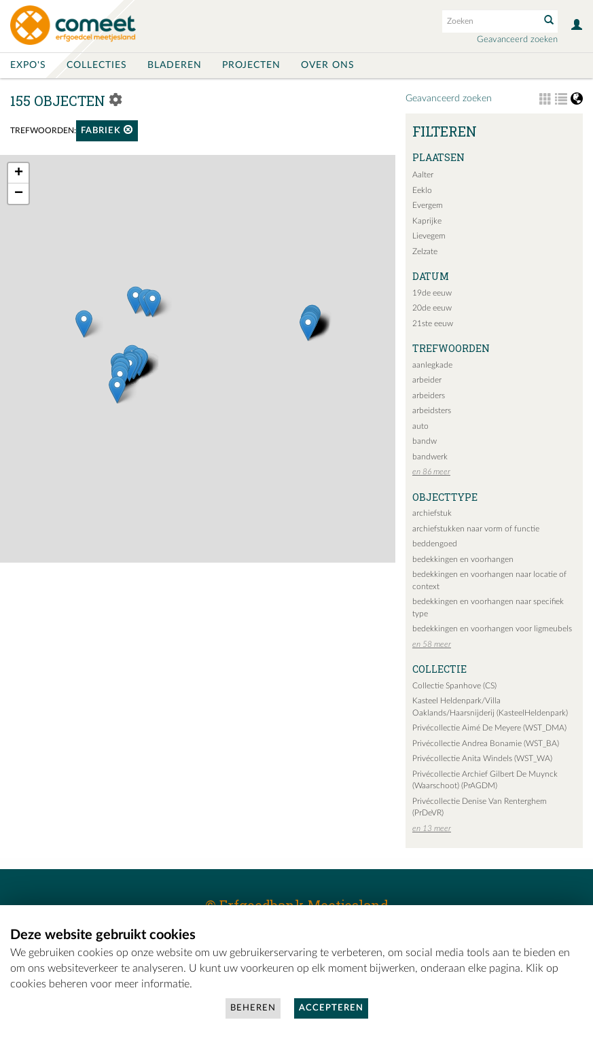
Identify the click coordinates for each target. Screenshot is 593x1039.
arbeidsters (431, 410)
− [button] (18, 193)
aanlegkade (432, 365)
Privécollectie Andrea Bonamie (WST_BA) (485, 743)
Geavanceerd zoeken (517, 39)
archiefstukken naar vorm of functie (475, 529)
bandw (424, 441)
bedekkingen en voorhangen (463, 559)
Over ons (328, 65)
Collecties (97, 65)
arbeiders (428, 395)
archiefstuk (432, 513)
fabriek (107, 130)
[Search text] (489, 21)
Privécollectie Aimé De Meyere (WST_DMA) (489, 728)
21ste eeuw (432, 323)
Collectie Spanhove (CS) (454, 686)
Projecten (251, 65)
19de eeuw (432, 293)
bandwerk (430, 457)
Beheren (253, 1008)
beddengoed (434, 544)
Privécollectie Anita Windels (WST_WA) (482, 758)
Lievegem (429, 236)
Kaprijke (427, 221)
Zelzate (424, 251)
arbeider (427, 380)
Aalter (422, 175)
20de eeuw (432, 308)
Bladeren (174, 65)
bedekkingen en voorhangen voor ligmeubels (492, 628)
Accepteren (331, 1008)
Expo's (28, 65)
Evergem (427, 205)
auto (420, 426)
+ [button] (18, 173)
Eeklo (422, 190)
